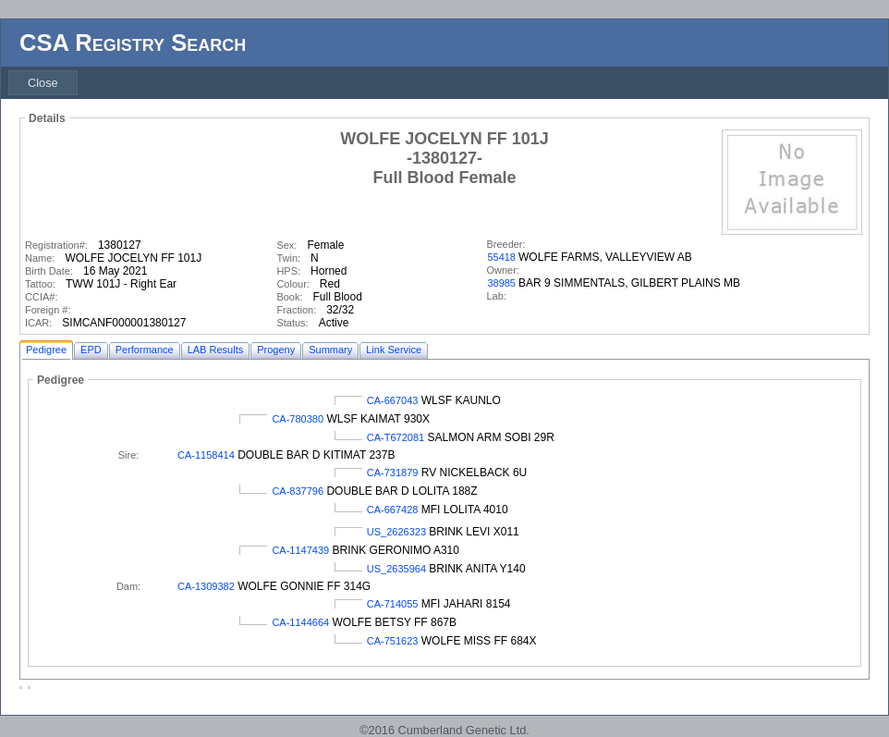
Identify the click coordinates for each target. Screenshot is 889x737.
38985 (501, 283)
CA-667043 (393, 400)
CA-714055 (393, 603)
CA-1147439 (300, 550)
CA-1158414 (206, 455)
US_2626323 (396, 531)
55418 (501, 257)
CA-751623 (393, 640)
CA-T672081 (395, 437)
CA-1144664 (300, 622)
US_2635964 (396, 568)
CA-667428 (393, 509)
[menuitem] (43, 82)
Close (43, 83)
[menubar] (43, 82)
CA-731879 (393, 472)
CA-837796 (297, 491)
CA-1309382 (206, 586)
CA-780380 (297, 418)
